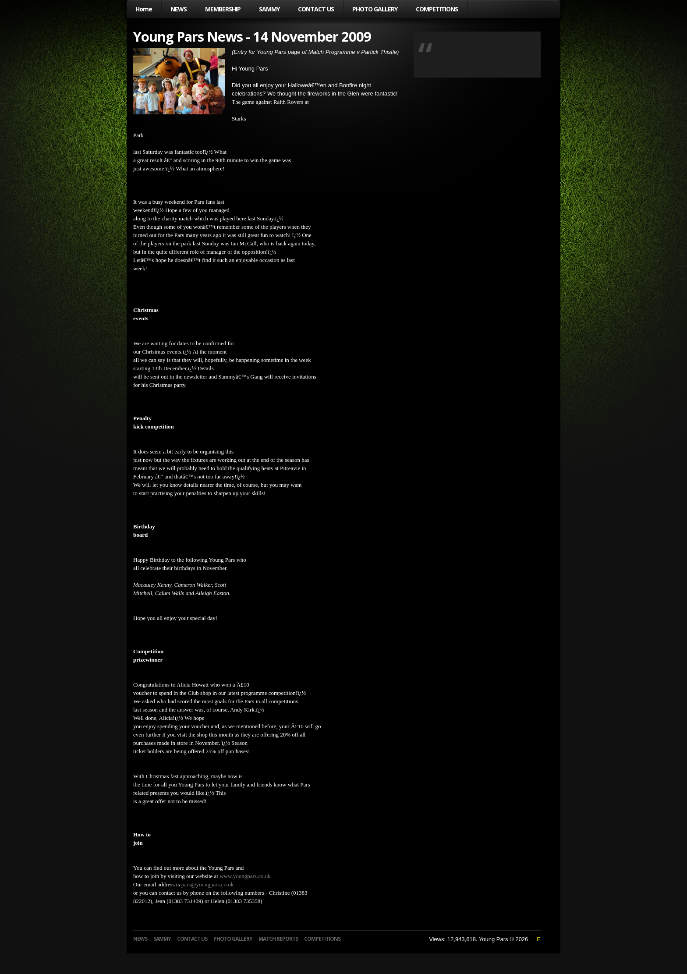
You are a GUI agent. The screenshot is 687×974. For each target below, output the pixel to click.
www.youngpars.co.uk (245, 876)
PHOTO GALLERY (374, 9)
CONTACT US (316, 9)
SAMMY (269, 9)
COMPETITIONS (437, 9)
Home (143, 9)
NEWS (178, 9)
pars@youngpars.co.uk (207, 884)
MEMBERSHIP (223, 9)
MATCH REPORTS (278, 938)
